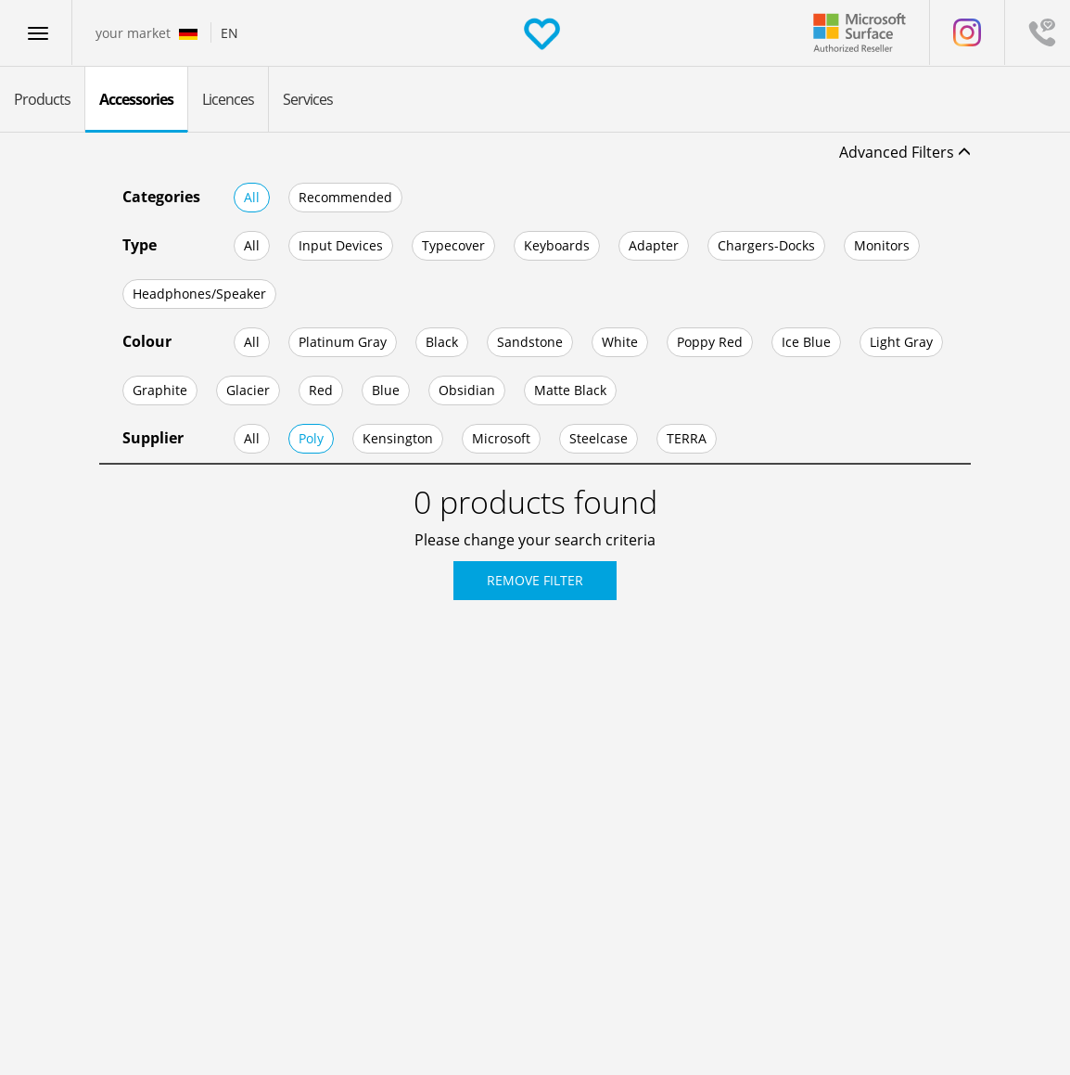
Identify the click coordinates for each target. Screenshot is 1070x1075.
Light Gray (901, 342)
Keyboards (557, 245)
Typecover (453, 245)
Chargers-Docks (766, 245)
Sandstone (530, 342)
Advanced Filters (905, 152)
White (620, 342)
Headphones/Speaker (199, 293)
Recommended (345, 197)
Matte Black (570, 390)
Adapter (654, 245)
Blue (386, 390)
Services (308, 99)
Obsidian (467, 390)
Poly (311, 438)
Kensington (398, 438)
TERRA (687, 438)
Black (442, 342)
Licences (228, 99)
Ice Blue (806, 342)
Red (321, 390)
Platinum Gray (343, 342)
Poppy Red (710, 342)
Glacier (248, 390)
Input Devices (341, 245)
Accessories (136, 99)
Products (42, 99)
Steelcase (598, 438)
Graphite (160, 390)
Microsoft (501, 438)
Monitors (882, 245)
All (252, 197)
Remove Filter (535, 580)
